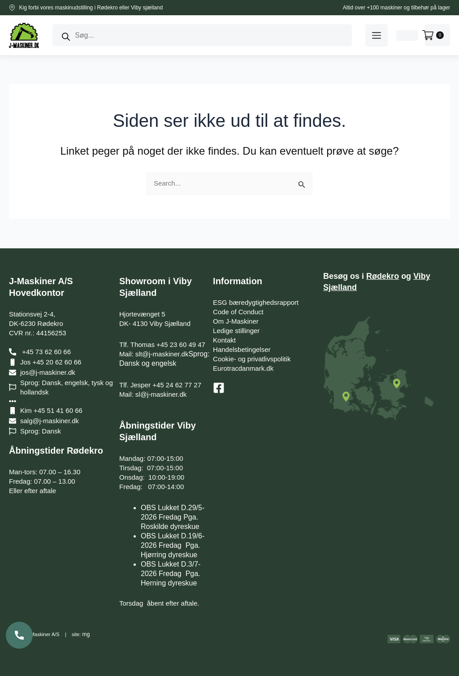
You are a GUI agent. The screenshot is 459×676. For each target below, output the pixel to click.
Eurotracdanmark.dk (243, 368)
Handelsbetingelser (241, 349)
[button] (376, 35)
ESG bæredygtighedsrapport (256, 302)
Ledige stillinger (236, 330)
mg (85, 634)
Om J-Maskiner (236, 321)
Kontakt (224, 340)
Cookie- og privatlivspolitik (251, 359)
